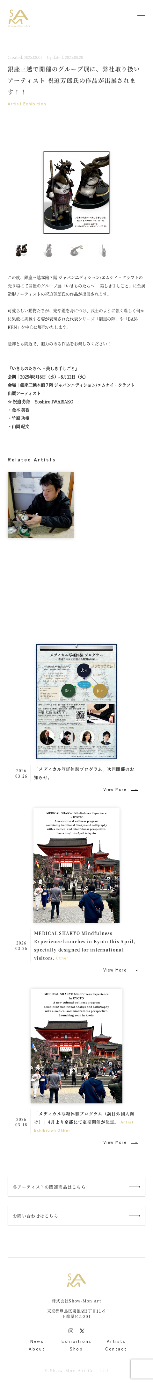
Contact (116, 1349)
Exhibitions (76, 1341)
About (37, 1349)
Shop (76, 1349)
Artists (116, 1341)
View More (115, 789)
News (36, 1341)
